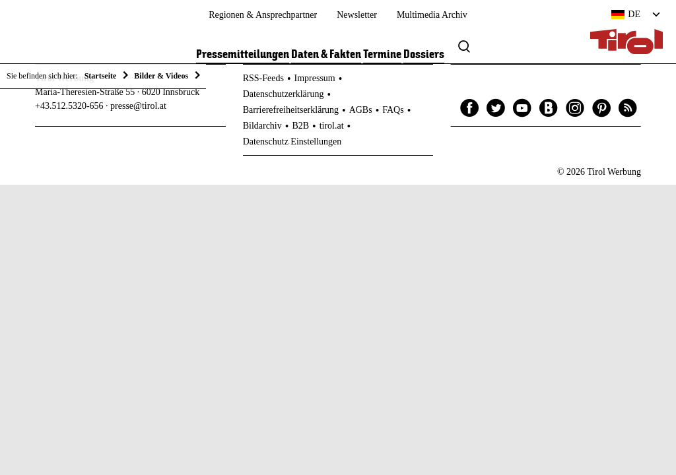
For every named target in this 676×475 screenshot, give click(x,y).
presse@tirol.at (138, 106)
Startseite (100, 75)
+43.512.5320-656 (69, 106)
